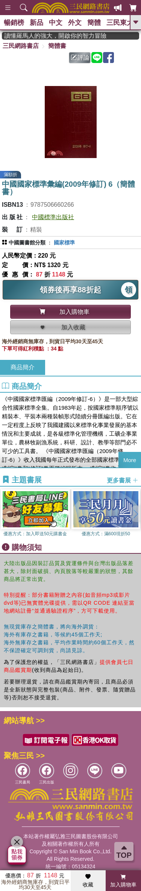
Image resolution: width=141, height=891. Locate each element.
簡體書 (57, 46)
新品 (36, 22)
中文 (55, 22)
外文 (75, 22)
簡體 (94, 22)
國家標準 (64, 243)
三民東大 (119, 22)
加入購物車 (123, 881)
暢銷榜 (14, 22)
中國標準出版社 (53, 217)
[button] (135, 513)
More (129, 460)
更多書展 (122, 480)
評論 (80, 57)
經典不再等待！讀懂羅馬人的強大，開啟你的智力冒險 (59, 35)
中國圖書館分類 (27, 243)
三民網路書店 (21, 46)
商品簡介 (23, 367)
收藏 (88, 881)
